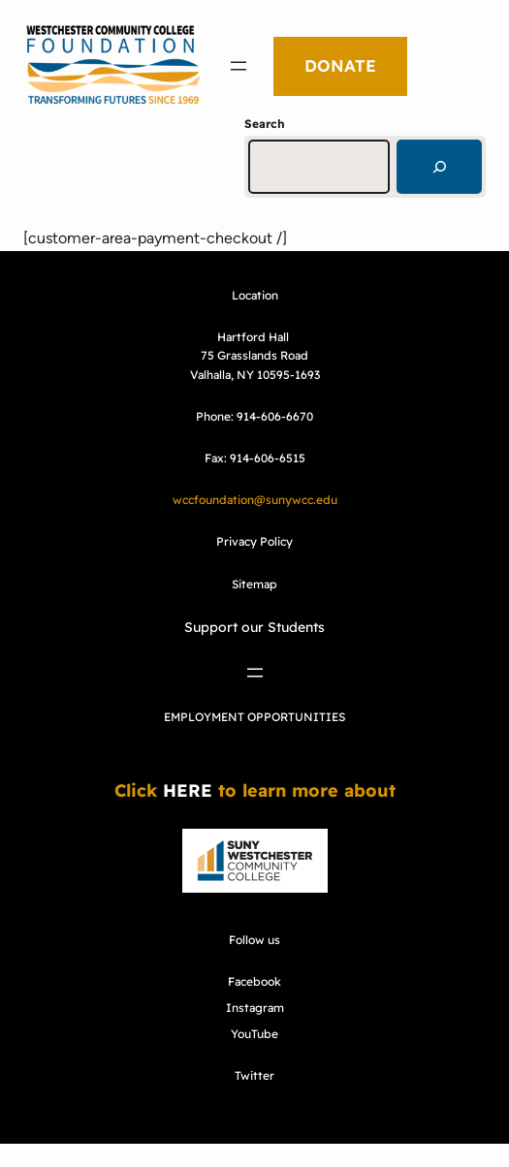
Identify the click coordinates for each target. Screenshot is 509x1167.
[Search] (439, 167)
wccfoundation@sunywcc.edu (255, 499)
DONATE (340, 65)
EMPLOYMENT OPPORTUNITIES (254, 717)
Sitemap (254, 584)
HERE (187, 790)
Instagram (255, 1007)
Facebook (254, 981)
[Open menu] (238, 66)
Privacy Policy (254, 541)
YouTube (254, 1033)
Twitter (254, 1075)
